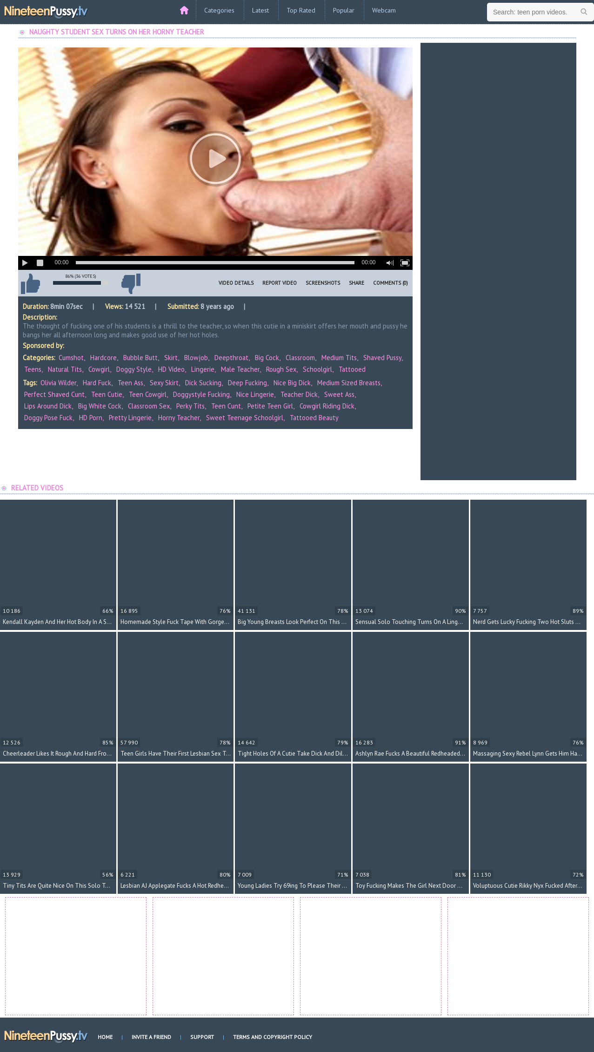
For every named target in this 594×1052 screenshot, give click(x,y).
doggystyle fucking (201, 394)
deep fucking (247, 382)
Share (356, 283)
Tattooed (352, 369)
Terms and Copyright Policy (272, 1036)
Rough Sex (281, 369)
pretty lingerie (130, 417)
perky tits (190, 406)
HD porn (90, 417)
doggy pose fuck (48, 417)
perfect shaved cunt (54, 394)
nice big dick (292, 382)
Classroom (300, 357)
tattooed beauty (314, 417)
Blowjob (196, 357)
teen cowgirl (148, 394)
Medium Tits (339, 357)
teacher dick (299, 394)
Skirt (171, 357)
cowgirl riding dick (327, 406)
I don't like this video (131, 283)
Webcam (384, 10)
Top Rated (301, 10)
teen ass (130, 382)
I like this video (30, 283)
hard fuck (97, 382)
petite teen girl (270, 406)
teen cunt (226, 406)
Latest (260, 10)
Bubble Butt (140, 357)
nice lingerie (255, 394)
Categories (219, 10)
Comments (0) (390, 283)
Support (202, 1036)
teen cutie (106, 394)
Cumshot (71, 357)
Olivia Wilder (58, 382)
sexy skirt (164, 382)
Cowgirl (99, 369)
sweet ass (339, 394)
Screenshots (323, 283)
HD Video (171, 369)
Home (105, 1036)
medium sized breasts (348, 382)
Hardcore (103, 357)
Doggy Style (134, 369)
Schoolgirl (317, 369)
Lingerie (202, 369)
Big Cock (267, 357)
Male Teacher (240, 369)
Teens (32, 369)
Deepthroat (231, 357)
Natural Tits (65, 369)
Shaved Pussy (382, 357)
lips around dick (48, 406)
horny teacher (179, 417)
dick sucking (203, 382)
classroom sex (149, 406)
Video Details (236, 283)
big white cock (99, 406)
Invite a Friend (151, 1036)
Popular (343, 10)
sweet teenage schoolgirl (244, 417)
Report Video (279, 283)
